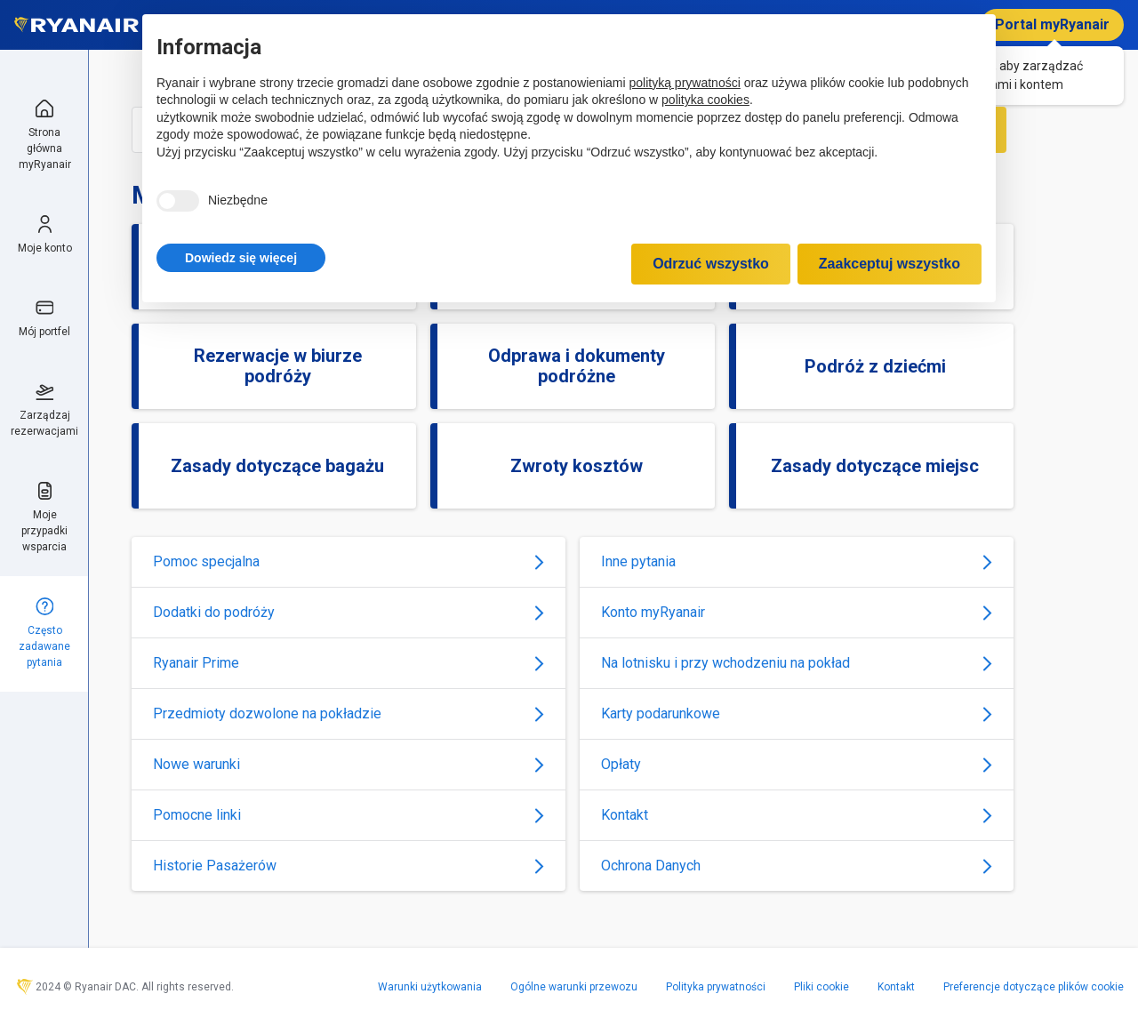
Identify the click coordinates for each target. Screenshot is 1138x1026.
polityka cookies (705, 99)
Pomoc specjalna (348, 561)
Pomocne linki (348, 814)
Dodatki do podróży (348, 612)
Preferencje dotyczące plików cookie (1033, 987)
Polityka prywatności (715, 987)
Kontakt (796, 814)
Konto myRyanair (796, 612)
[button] (240, 258)
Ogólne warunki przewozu (573, 987)
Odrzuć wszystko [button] (711, 263)
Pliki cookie (821, 987)
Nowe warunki (348, 764)
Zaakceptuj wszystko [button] (889, 263)
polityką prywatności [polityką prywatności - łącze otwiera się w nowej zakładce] (685, 83)
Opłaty (796, 764)
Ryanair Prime (348, 662)
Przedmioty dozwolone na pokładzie (348, 713)
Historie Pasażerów (348, 865)
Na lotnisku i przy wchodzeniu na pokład (796, 662)
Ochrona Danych (796, 865)
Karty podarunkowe (796, 713)
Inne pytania (796, 561)
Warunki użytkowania (430, 987)
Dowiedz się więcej (241, 258)
